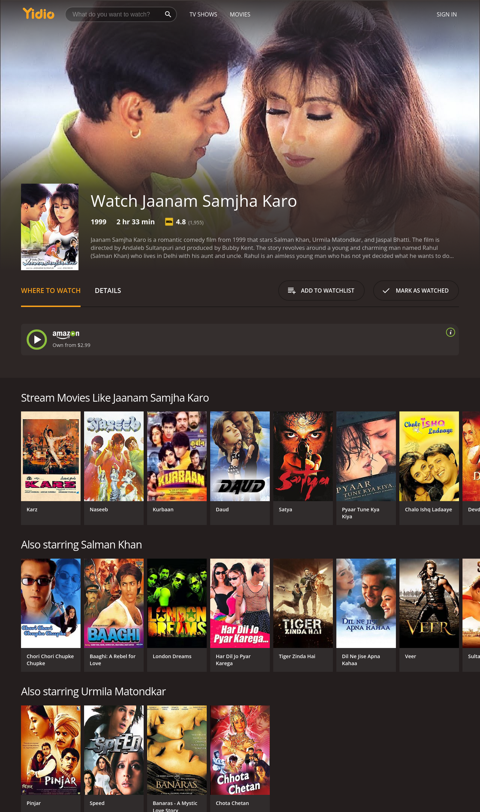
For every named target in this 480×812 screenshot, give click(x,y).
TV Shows (203, 14)
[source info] (449, 332)
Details (108, 290)
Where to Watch (51, 290)
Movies (240, 14)
